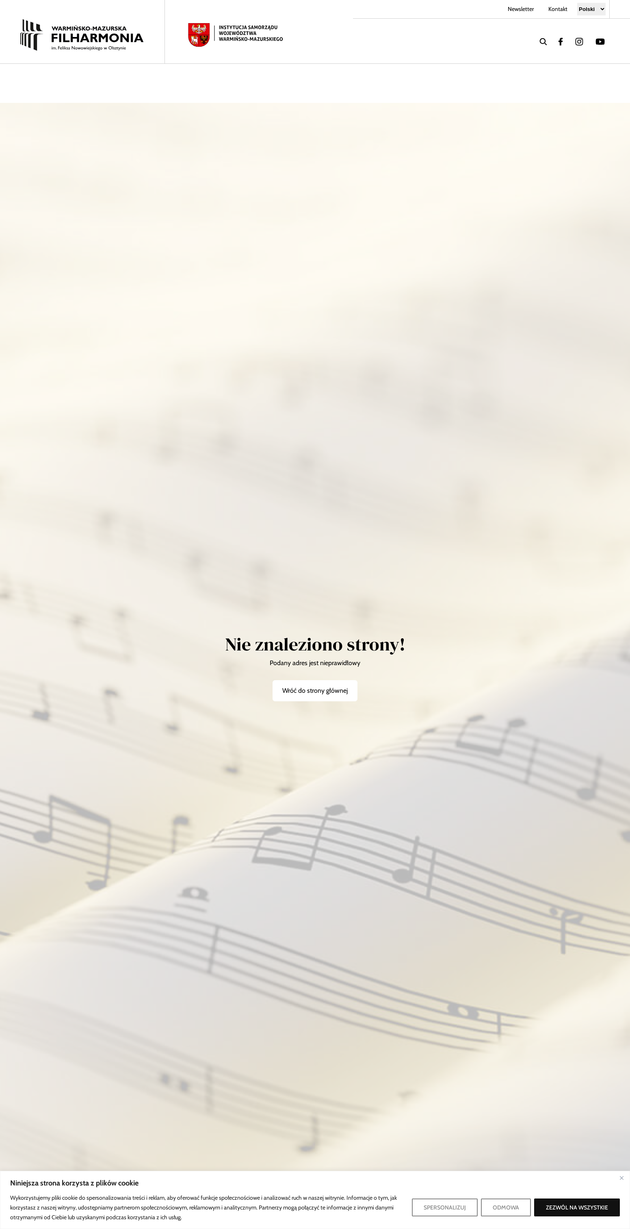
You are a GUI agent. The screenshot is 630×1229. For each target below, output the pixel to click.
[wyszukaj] (543, 41)
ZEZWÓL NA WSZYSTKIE (577, 1207)
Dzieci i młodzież (317, 83)
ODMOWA (506, 1207)
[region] (315, 1200)
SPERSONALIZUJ (445, 1207)
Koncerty (39, 83)
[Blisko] (621, 1178)
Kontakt (557, 9)
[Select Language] (591, 9)
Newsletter (521, 9)
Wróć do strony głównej (315, 690)
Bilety (412, 83)
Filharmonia (114, 83)
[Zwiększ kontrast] (580, 83)
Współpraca (210, 83)
